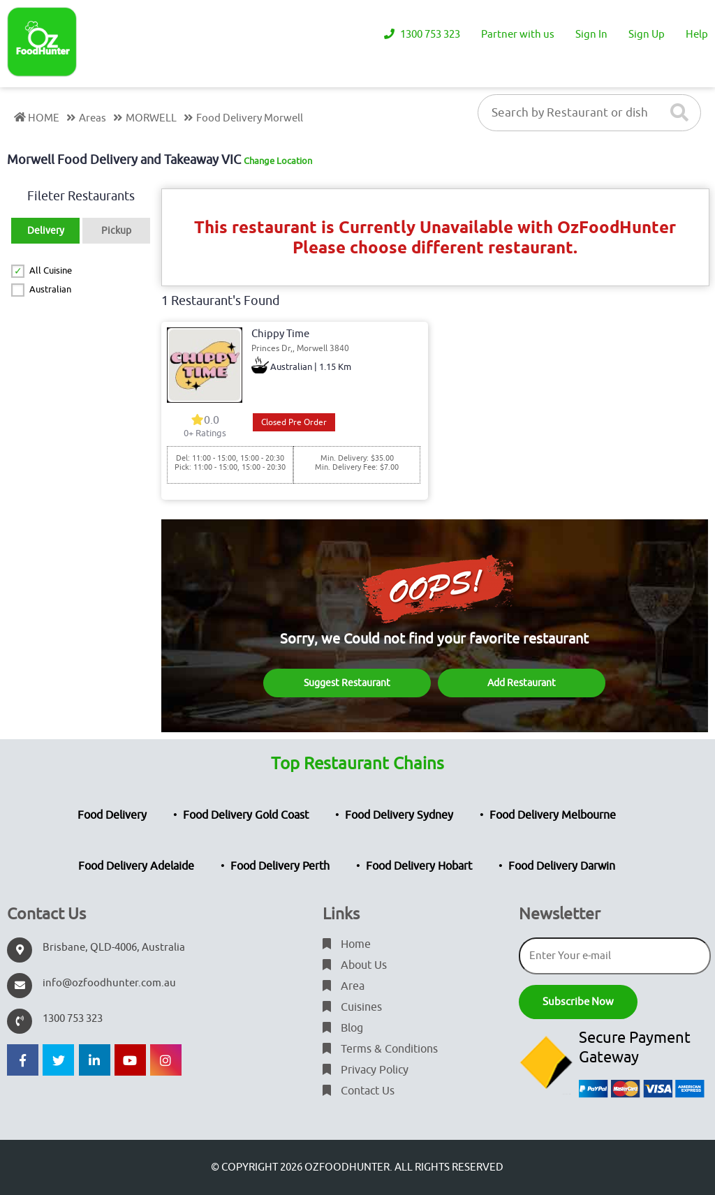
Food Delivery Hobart (419, 866)
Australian (50, 289)
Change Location (278, 161)
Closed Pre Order (294, 422)
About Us (355, 965)
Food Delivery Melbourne (552, 815)
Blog (343, 1028)
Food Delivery (112, 815)
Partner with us (517, 34)
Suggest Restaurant (347, 683)
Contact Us (359, 1091)
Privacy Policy (365, 1070)
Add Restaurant (521, 683)
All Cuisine (50, 270)
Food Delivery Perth (280, 866)
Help (697, 34)
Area (343, 986)
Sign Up (646, 34)
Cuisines (352, 1007)
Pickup (116, 231)
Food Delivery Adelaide (136, 866)
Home (347, 944)
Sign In (591, 34)
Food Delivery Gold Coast (246, 815)
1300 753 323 (422, 34)
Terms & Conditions (380, 1049)
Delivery (45, 231)
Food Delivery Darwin (561, 866)
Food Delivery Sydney (399, 815)
